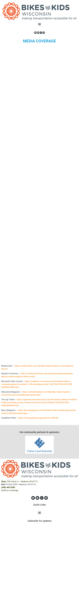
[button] (40, 24)
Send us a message (9, 490)
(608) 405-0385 (8, 487)
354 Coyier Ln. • (19, 481)
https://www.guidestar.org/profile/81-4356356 (38, 418)
